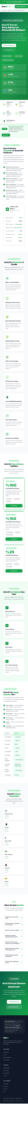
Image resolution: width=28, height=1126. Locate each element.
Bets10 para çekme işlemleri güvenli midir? (14, 936)
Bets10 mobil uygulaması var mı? (14, 962)
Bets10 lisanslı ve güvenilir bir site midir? (14, 924)
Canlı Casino (6, 1070)
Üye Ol (5, 1054)
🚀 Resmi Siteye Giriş (8, 45)
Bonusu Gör (14, 570)
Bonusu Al (14, 505)
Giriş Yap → (6, 135)
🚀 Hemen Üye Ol (14, 1002)
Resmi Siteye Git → (21, 6)
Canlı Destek (6, 1060)
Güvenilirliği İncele (8, 49)
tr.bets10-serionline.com (19, 1)
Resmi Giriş (5, 1052)
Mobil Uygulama (7, 1057)
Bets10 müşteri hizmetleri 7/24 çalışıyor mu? (14, 949)
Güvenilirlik (5, 1083)
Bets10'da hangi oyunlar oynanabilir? (14, 955)
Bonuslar (5, 1086)
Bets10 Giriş (6, 1100)
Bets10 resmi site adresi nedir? (14, 917)
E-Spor (5, 1075)
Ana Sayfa (4, 10)
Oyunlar (5, 1089)
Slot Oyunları (6, 1073)
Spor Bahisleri (6, 1068)
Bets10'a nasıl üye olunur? (14, 930)
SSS (4, 1091)
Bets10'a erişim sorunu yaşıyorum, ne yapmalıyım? (14, 942)
